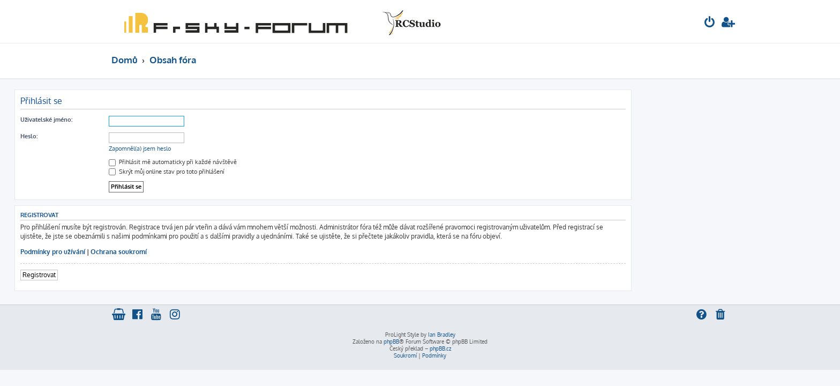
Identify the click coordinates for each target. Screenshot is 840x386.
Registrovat (136, 275)
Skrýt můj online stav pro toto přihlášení (263, 171)
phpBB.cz (440, 348)
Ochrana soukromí (216, 252)
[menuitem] (709, 23)
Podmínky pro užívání (149, 252)
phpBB (391, 341)
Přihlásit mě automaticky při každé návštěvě (270, 162)
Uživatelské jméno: (143, 119)
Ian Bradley (441, 334)
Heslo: (125, 136)
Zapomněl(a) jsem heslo (237, 148)
